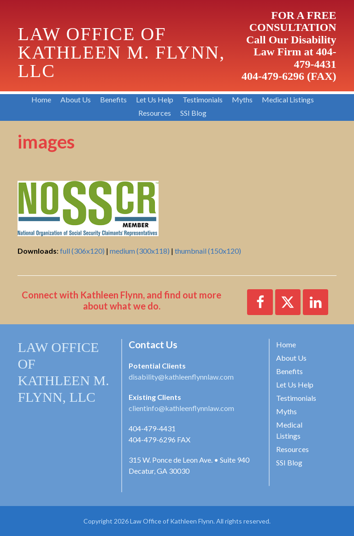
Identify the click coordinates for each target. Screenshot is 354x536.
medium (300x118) (140, 250)
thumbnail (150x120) (208, 250)
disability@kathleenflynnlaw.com (181, 376)
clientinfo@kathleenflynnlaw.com (181, 408)
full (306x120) (82, 250)
